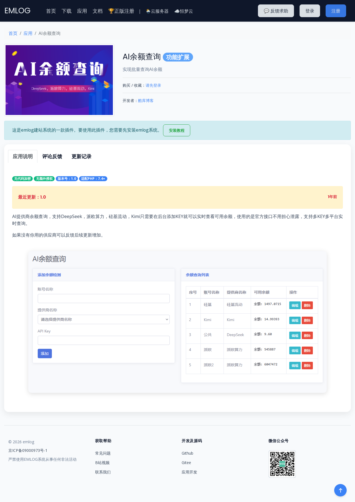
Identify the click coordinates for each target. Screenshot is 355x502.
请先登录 (153, 85)
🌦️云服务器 (157, 11)
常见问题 (103, 453)
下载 (67, 10)
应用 (82, 10)
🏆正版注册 (121, 10)
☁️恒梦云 (183, 11)
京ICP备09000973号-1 (27, 450)
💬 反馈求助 (276, 11)
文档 (98, 10)
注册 (335, 11)
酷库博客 (146, 100)
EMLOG (17, 10)
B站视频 (102, 462)
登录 (309, 11)
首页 (51, 10)
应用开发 (189, 472)
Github (187, 453)
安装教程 (176, 130)
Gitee (186, 462)
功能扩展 (177, 57)
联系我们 (103, 472)
